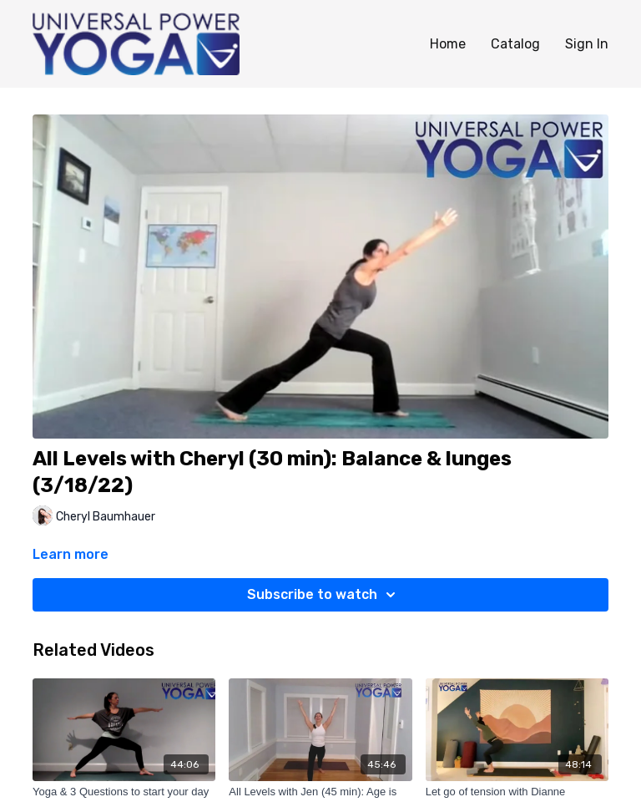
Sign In (586, 44)
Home (448, 44)
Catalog (515, 44)
